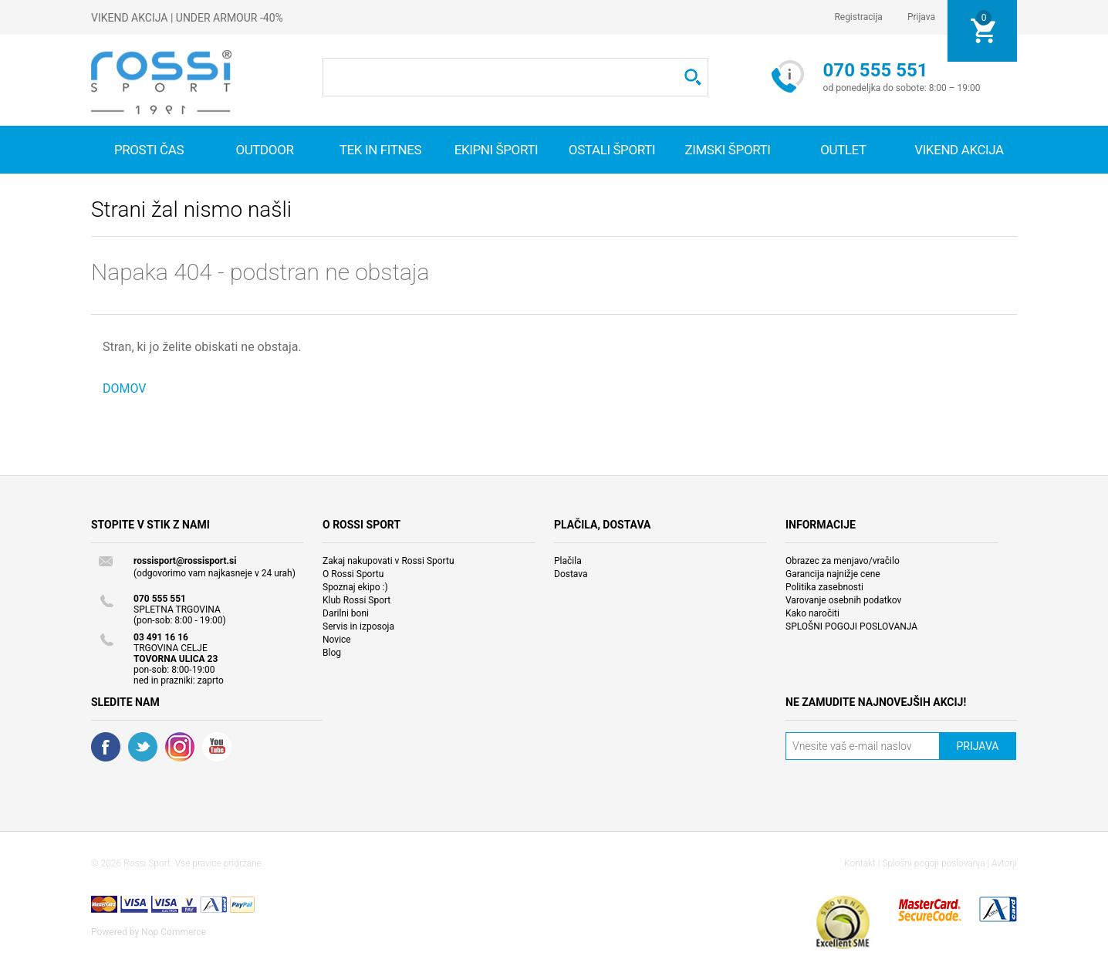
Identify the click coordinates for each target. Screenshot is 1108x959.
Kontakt (860, 863)
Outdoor (264, 149)
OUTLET (843, 149)
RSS (179, 746)
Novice (337, 639)
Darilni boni (346, 613)
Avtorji (1004, 863)
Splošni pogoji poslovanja (933, 863)
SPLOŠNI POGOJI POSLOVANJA (851, 626)
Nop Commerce (173, 932)
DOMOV (125, 388)
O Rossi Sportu (353, 574)
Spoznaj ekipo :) (355, 587)
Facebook (105, 746)
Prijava (921, 17)
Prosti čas (149, 149)
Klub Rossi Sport (356, 600)
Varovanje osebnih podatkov (843, 600)
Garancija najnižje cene (832, 574)
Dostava (571, 574)
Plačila (568, 560)
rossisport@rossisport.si (184, 560)
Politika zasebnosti (824, 587)
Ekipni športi (496, 149)
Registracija (858, 17)
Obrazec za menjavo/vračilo (842, 560)
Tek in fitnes (380, 149)
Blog (332, 652)
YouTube (216, 746)
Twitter (142, 746)
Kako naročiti (812, 613)
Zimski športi (727, 149)
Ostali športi (612, 149)
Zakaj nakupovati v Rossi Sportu (388, 560)
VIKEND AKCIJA (959, 149)
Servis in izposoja (358, 626)
